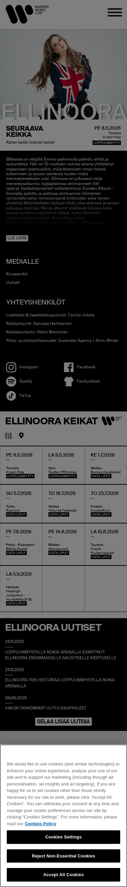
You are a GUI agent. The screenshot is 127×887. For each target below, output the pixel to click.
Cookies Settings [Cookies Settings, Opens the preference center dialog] (63, 836)
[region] (63, 815)
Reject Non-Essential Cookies (63, 855)
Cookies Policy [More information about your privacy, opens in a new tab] (40, 823)
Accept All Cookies (63, 874)
